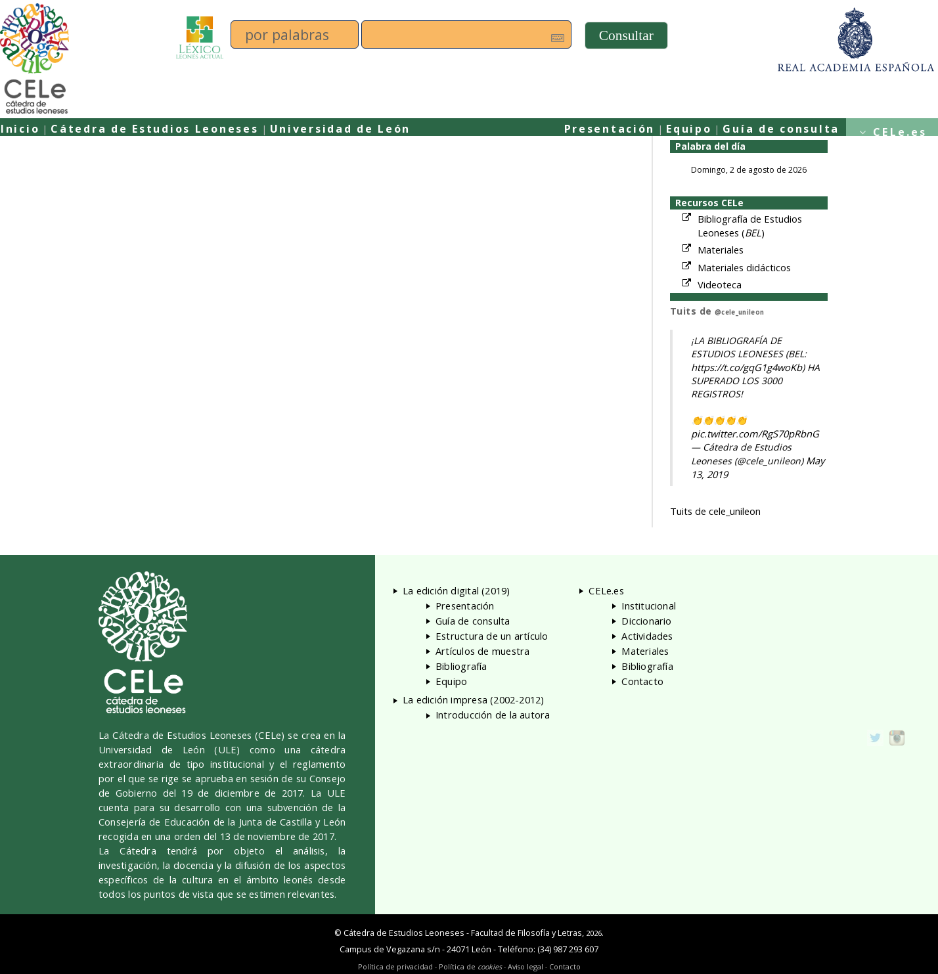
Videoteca (720, 284)
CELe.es (900, 132)
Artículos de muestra (482, 650)
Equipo (688, 129)
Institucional (648, 605)
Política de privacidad (395, 966)
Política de (470, 966)
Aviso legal (525, 966)
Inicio (20, 129)
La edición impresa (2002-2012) (474, 699)
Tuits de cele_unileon (715, 511)
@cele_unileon (739, 312)
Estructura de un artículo (492, 635)
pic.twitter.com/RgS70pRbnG (755, 433)
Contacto (642, 681)
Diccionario (646, 620)
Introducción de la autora (493, 714)
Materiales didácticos (744, 267)
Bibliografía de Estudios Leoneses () (750, 225)
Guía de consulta (781, 129)
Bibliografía (461, 666)
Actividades (647, 635)
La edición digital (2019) (456, 590)
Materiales (721, 249)
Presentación (610, 129)
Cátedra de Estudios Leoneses (154, 129)
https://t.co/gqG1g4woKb (746, 367)
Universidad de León (340, 129)
